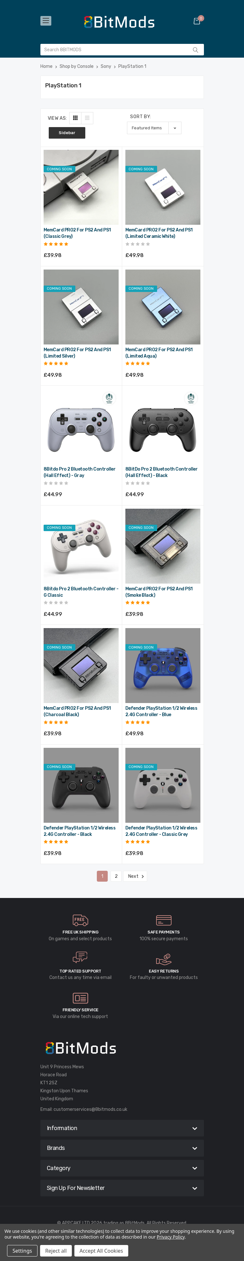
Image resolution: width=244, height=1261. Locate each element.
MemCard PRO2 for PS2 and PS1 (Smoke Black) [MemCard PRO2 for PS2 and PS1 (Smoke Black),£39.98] (159, 592)
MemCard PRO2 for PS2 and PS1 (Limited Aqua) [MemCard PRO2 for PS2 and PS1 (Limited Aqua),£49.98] (159, 353)
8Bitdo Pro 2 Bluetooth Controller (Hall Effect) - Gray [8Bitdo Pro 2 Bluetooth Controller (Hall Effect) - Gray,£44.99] (80, 472)
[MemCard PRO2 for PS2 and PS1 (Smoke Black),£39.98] (162, 546)
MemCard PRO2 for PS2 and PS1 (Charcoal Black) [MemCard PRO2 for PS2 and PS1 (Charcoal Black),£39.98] (77, 711)
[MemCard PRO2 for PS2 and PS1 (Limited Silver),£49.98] (81, 307)
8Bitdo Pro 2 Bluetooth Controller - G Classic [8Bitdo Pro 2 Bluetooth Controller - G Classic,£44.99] (81, 592)
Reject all (56, 1250)
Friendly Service (80, 1009)
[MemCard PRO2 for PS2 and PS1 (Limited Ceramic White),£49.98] (162, 187)
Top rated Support (80, 971)
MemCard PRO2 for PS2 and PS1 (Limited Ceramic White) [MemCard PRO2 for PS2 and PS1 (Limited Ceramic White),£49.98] (159, 233)
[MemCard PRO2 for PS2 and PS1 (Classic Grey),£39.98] (81, 187)
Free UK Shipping (80, 932)
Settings (22, 1250)
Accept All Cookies (101, 1250)
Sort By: (140, 116)
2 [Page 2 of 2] (116, 876)
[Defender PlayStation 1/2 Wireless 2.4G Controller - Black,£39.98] (81, 785)
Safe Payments (163, 932)
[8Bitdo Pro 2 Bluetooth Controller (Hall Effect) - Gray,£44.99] (81, 426)
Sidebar (67, 132)
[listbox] (154, 128)
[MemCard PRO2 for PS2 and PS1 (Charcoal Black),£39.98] (81, 665)
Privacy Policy (171, 1237)
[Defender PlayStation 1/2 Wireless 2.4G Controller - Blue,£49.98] (162, 665)
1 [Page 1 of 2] (102, 876)
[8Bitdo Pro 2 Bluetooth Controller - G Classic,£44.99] (81, 546)
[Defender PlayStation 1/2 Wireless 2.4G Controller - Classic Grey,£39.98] (162, 785)
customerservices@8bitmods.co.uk (90, 1109)
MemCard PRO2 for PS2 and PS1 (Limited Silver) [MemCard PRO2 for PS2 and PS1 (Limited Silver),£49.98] (77, 353)
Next (135, 876)
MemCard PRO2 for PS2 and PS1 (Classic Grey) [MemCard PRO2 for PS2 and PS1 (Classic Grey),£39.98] (77, 233)
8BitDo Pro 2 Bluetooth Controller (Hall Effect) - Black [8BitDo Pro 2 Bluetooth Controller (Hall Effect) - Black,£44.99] (161, 472)
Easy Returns (164, 971)
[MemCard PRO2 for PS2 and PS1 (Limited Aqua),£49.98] (162, 307)
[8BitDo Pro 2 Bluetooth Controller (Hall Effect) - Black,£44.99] (162, 426)
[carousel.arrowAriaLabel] (80, 920)
